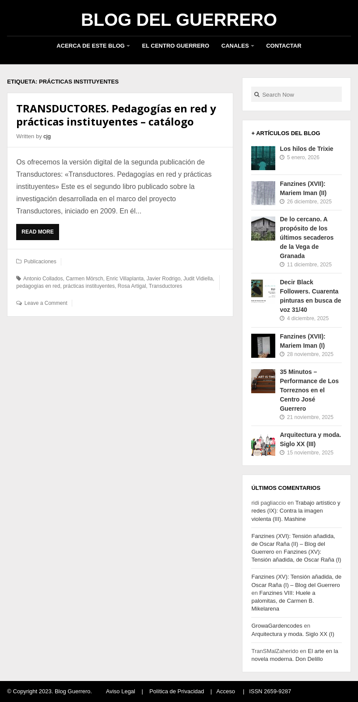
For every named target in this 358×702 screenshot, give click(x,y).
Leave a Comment (46, 303)
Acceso (225, 691)
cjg (47, 136)
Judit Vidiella (198, 279)
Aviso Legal (120, 691)
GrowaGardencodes (276, 625)
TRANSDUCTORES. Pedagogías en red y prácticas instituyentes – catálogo (116, 115)
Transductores (165, 286)
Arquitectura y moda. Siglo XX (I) (292, 634)
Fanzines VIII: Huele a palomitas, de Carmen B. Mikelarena (283, 601)
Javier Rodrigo (163, 279)
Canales (235, 45)
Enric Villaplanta (125, 279)
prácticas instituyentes (89, 286)
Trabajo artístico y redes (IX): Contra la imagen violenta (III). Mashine (295, 510)
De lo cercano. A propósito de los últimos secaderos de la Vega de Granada (306, 237)
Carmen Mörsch (84, 279)
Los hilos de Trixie (306, 148)
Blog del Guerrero (179, 19)
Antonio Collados (43, 279)
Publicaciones (40, 261)
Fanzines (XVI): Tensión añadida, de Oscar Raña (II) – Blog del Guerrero (293, 544)
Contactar (283, 45)
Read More (39, 234)
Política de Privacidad (176, 691)
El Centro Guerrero (176, 45)
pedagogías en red (38, 286)
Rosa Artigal (132, 286)
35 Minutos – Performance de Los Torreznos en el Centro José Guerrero (309, 390)
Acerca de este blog (90, 45)
